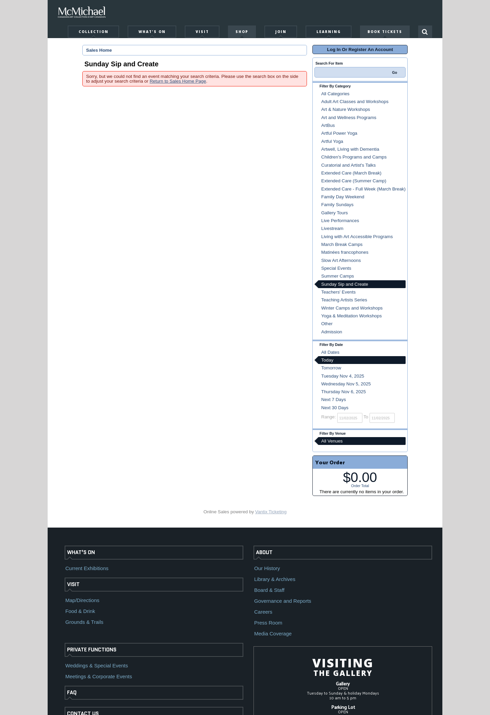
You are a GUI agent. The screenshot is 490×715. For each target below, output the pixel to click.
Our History (267, 568)
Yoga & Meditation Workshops (351, 315)
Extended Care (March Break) (351, 173)
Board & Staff (269, 590)
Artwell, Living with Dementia (350, 149)
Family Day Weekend (342, 196)
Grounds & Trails (84, 622)
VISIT (73, 584)
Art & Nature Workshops (345, 109)
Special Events (336, 268)
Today (327, 360)
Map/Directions (82, 600)
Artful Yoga (332, 141)
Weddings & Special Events (96, 665)
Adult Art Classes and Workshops (355, 101)
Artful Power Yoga (339, 133)
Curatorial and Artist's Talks (348, 165)
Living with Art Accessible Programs (357, 236)
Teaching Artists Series (344, 299)
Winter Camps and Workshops (352, 308)
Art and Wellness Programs (348, 117)
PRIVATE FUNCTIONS (91, 649)
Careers (263, 612)
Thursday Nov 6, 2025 (343, 391)
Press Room (268, 623)
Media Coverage (273, 633)
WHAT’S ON (81, 552)
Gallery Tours (334, 212)
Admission (331, 331)
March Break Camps (341, 244)
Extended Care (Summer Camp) (353, 180)
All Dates (330, 352)
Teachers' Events (338, 292)
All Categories (335, 93)
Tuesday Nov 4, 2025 (342, 376)
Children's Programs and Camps (354, 157)
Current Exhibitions (87, 568)
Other (326, 323)
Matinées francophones (345, 252)
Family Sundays (337, 204)
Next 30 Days (334, 407)
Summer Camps (337, 276)
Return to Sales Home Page (178, 81)
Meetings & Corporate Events (98, 676)
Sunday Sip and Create (344, 284)
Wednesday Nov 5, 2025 (346, 383)
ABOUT (264, 552)
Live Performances (340, 220)
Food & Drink (80, 611)
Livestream (332, 228)
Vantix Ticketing (271, 511)
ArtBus (328, 125)
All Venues (332, 441)
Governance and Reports (282, 601)
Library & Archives (274, 579)
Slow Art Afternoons (341, 260)
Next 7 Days (333, 399)
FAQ (72, 692)
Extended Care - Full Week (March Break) (363, 189)
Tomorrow (331, 367)
